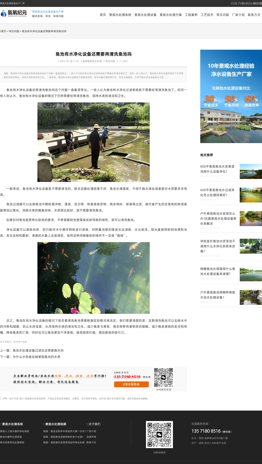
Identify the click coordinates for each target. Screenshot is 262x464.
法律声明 (91, 436)
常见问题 (222, 15)
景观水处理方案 (171, 15)
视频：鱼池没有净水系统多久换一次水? (64, 431)
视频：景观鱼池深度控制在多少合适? (63, 436)
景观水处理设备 (145, 15)
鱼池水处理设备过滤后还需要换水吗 (38, 350)
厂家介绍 (238, 15)
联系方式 (254, 15)
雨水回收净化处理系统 (12, 442)
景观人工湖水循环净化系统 (14, 431)
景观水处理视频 (55, 424)
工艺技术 (207, 15)
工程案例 (191, 15)
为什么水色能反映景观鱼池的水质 (36, 357)
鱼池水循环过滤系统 (11, 436)
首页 (103, 15)
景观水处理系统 (120, 15)
